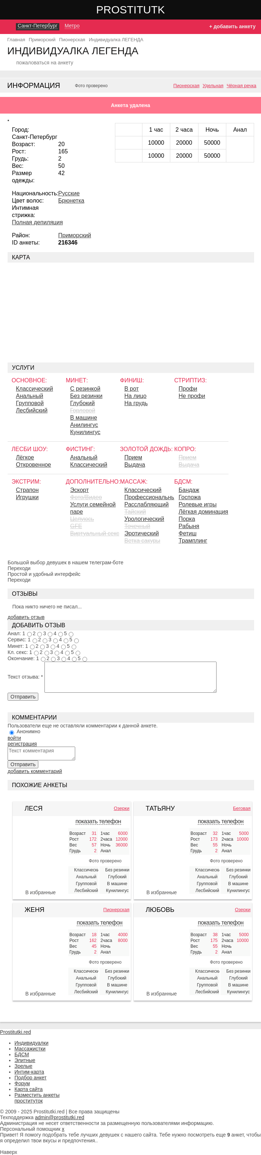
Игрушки (27, 497)
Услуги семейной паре (93, 508)
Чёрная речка (241, 85)
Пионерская (186, 85)
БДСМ (21, 1054)
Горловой (82, 410)
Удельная (213, 85)
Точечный (137, 526)
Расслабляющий (146, 504)
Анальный (29, 396)
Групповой (30, 403)
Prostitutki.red (145, 9)
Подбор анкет (30, 1077)
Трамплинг (193, 541)
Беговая (242, 808)
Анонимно (28, 731)
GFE (76, 526)
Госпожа (190, 497)
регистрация (22, 744)
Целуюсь (82, 519)
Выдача (134, 465)
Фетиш (188, 533)
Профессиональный (149, 497)
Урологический (144, 519)
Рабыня (189, 526)
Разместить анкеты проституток (37, 1098)
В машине (83, 418)
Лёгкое (25, 457)
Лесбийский (31, 410)
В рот (131, 389)
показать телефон (98, 821)
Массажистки (30, 1049)
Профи (188, 389)
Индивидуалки (31, 1043)
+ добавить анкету (232, 26)
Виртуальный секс (94, 533)
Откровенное (33, 465)
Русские (69, 193)
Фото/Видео (86, 497)
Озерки (121, 808)
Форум (22, 1083)
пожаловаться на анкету (44, 62)
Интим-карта (29, 1072)
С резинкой (85, 389)
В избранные (40, 892)
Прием (133, 457)
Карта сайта (28, 1089)
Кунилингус (85, 432)
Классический (34, 389)
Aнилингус (84, 425)
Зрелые (23, 1066)
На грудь (136, 403)
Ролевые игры (198, 504)
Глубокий (82, 403)
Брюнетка (71, 201)
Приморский (74, 235)
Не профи (192, 396)
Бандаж (189, 490)
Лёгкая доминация (203, 512)
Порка (187, 519)
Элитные (24, 1060)
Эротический (141, 533)
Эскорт (79, 490)
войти (14, 738)
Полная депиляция (37, 222)
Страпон (27, 490)
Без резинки (86, 396)
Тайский (135, 512)
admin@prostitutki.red (59, 1117)
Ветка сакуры (142, 541)
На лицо (135, 396)
